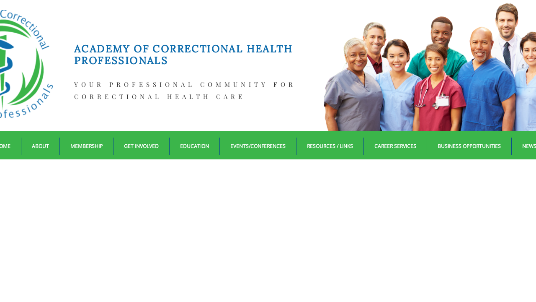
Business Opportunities (469, 146)
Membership (86, 146)
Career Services (395, 146)
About (40, 146)
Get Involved (141, 146)
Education (194, 146)
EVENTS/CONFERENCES (258, 146)
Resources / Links (330, 146)
